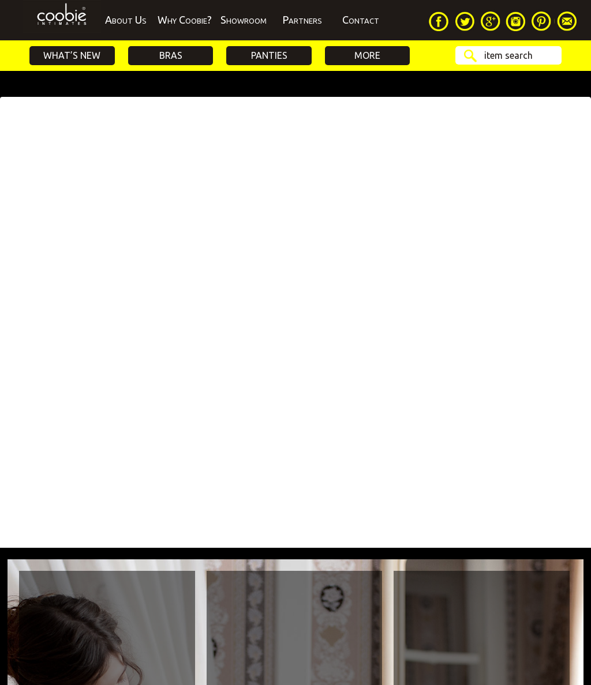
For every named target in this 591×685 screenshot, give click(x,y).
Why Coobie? (185, 19)
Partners (302, 19)
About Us (126, 19)
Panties (269, 55)
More (367, 55)
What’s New (71, 55)
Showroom (243, 19)
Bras (170, 55)
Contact (360, 19)
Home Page (62, 20)
